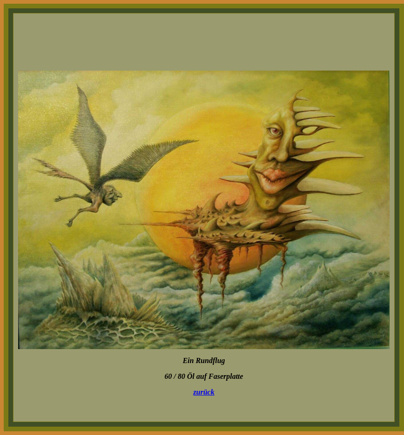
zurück (203, 392)
